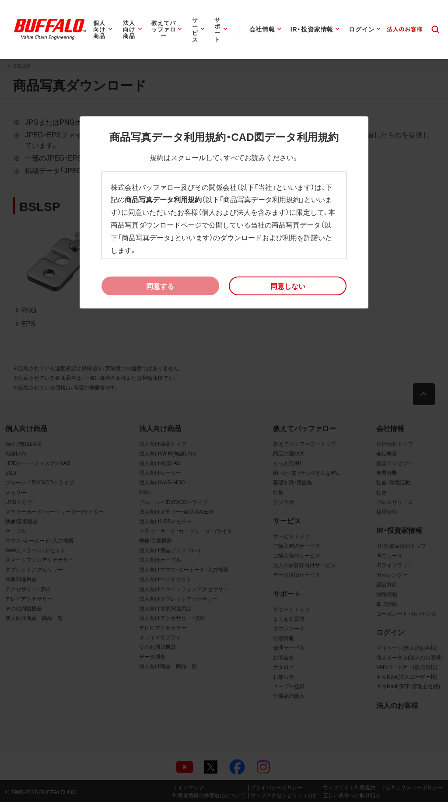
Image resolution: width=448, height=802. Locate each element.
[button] (287, 286)
